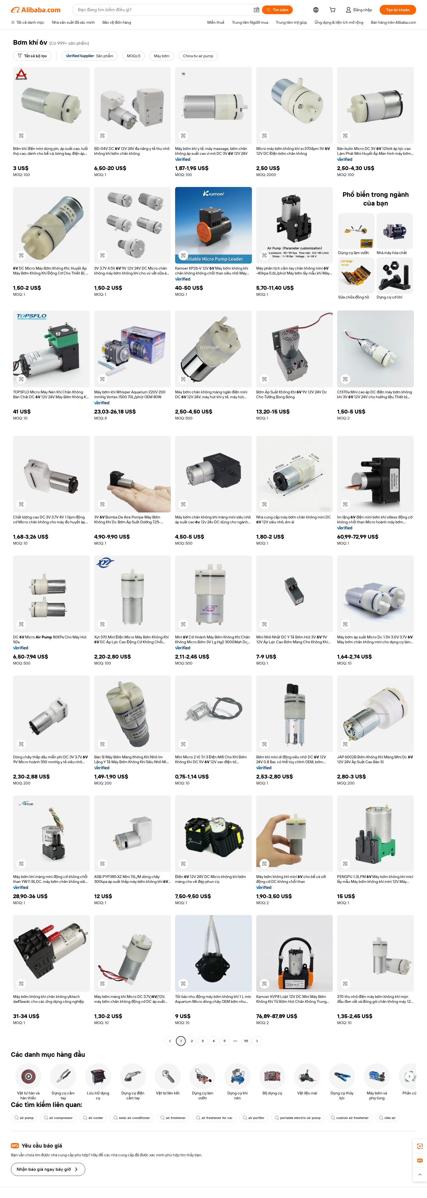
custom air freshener (350, 1118)
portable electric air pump (298, 1118)
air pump (23, 1118)
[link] (420, 1146)
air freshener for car (214, 1118)
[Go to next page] (257, 1041)
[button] (256, 10)
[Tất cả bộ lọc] (32, 56)
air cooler (93, 1118)
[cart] (334, 10)
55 (246, 1041)
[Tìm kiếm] (277, 9)
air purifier (253, 1118)
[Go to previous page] (170, 1041)
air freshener (173, 1118)
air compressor (58, 1118)
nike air (387, 1118)
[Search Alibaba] (163, 10)
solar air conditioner (132, 1118)
